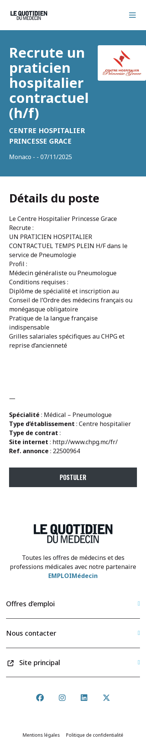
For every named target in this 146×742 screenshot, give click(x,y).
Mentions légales (41, 735)
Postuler (73, 477)
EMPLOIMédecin (73, 576)
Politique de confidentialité (94, 735)
